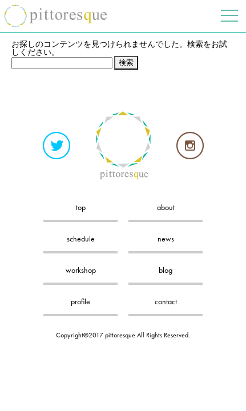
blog (165, 270)
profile (80, 301)
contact (166, 301)
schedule (81, 238)
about (166, 207)
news (166, 238)
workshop (81, 270)
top (81, 207)
